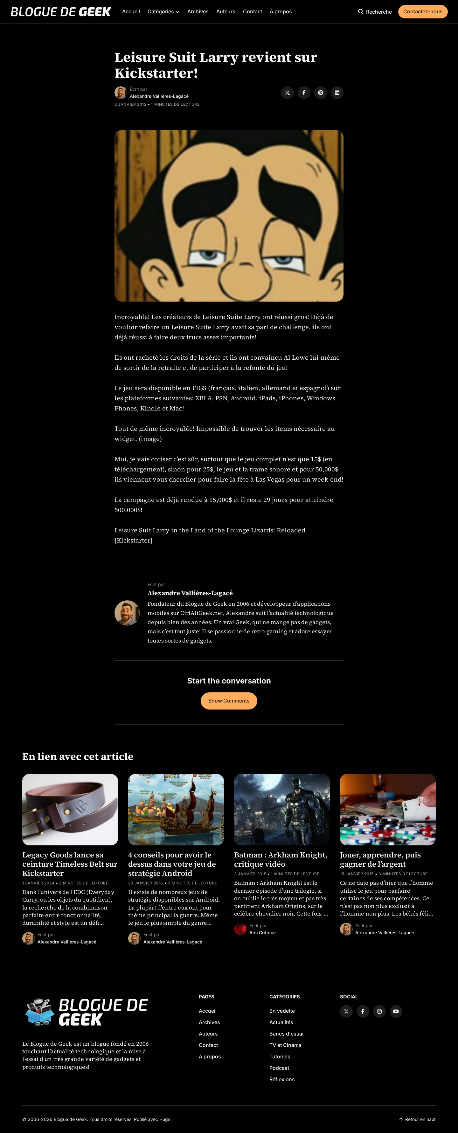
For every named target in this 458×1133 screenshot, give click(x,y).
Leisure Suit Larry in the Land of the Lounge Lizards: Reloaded (209, 530)
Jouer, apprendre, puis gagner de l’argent (380, 859)
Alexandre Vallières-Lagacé (159, 96)
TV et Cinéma (285, 1045)
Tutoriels (279, 1056)
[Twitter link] (346, 1011)
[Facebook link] (363, 1011)
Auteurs (225, 11)
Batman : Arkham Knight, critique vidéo (281, 859)
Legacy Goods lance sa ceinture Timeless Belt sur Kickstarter (69, 864)
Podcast (279, 1068)
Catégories (164, 11)
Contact (252, 11)
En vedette (282, 1011)
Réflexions (282, 1079)
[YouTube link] (396, 1011)
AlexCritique (262, 932)
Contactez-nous (423, 11)
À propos (281, 11)
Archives (198, 11)
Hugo (164, 1119)
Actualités (281, 1022)
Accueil (131, 11)
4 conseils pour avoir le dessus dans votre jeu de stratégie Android (172, 864)
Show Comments (229, 700)
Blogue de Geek (70, 1119)
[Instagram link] (379, 1011)
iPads (267, 398)
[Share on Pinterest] (320, 92)
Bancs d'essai (286, 1033)
